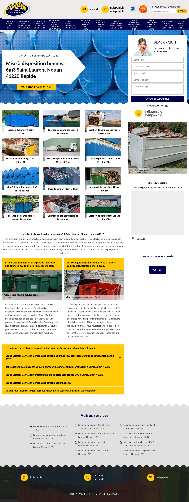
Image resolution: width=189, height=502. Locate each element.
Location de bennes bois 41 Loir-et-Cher (85, 24)
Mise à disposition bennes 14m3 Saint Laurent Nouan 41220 (138, 444)
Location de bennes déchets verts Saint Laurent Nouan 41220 (94, 427)
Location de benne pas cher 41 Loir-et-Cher (100, 24)
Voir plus (157, 269)
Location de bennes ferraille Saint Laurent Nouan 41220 (49, 445)
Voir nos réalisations (36, 87)
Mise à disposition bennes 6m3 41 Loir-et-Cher (116, 24)
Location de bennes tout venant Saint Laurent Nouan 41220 (96, 435)
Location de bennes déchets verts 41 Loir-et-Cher (55, 24)
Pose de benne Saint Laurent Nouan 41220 (50, 428)
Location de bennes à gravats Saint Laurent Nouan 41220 (139, 452)
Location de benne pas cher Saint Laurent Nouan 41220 (139, 427)
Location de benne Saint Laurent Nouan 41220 (93, 452)
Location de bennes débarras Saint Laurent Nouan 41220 (49, 437)
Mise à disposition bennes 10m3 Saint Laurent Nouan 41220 (138, 435)
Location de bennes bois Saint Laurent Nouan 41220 (92, 444)
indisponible (94, 9)
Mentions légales (111, 494)
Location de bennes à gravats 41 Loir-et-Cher (168, 24)
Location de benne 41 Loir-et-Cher (9, 24)
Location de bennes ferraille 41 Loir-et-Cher (39, 24)
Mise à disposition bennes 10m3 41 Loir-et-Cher (134, 24)
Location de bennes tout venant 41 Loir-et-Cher (70, 24)
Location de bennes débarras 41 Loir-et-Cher (24, 24)
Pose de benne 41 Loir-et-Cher (181, 24)
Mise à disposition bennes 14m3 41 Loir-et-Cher (151, 24)
